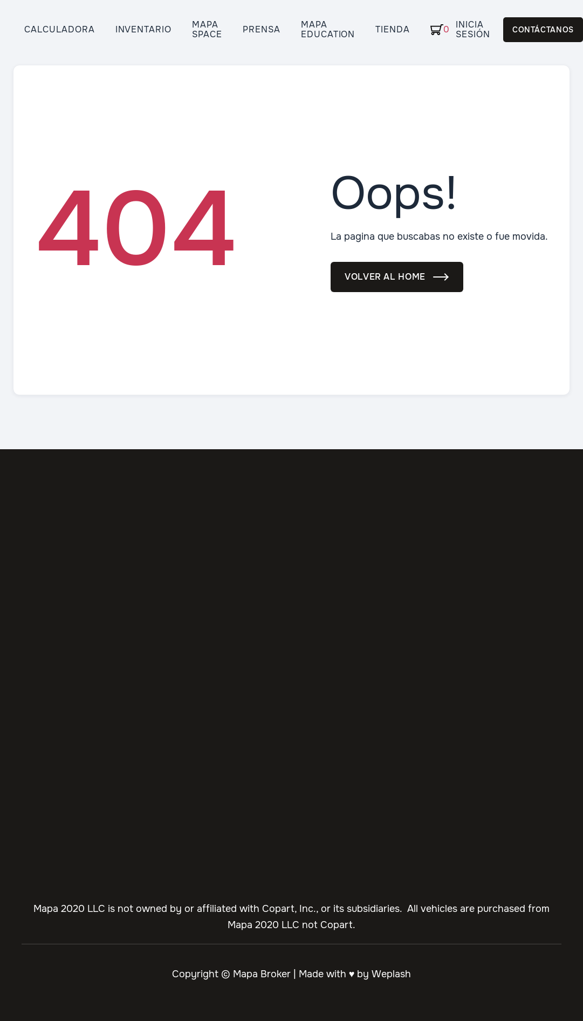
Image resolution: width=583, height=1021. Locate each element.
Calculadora (59, 30)
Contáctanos (543, 30)
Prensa (261, 30)
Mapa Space (207, 29)
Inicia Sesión (473, 29)
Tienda (392, 30)
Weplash (391, 974)
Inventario (143, 30)
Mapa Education (328, 29)
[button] (433, 29)
